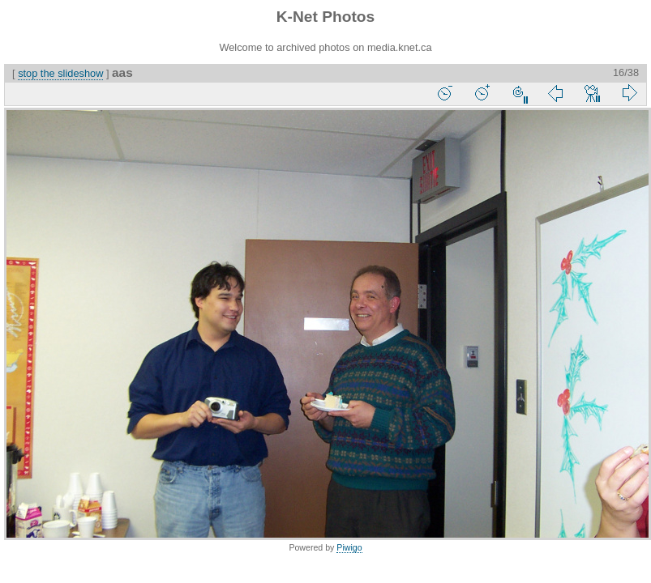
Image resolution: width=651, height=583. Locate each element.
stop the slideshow (60, 73)
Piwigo (349, 547)
